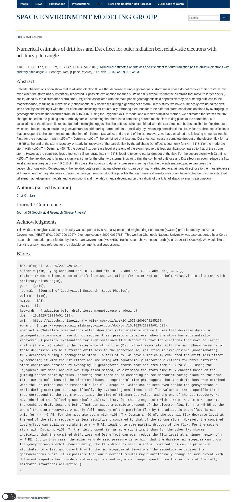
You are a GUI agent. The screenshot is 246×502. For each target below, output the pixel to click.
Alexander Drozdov (40, 498)
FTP (99, 4)
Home (20, 37)
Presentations (81, 4)
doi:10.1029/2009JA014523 (120, 72)
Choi (20, 195)
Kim (26, 195)
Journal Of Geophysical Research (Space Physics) (51, 212)
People (24, 4)
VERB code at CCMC (171, 4)
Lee (32, 195)
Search (224, 17)
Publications (57, 4)
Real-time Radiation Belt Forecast (129, 4)
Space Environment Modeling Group (87, 17)
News (38, 4)
